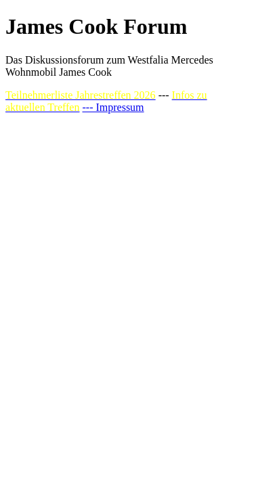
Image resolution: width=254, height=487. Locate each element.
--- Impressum (113, 107)
